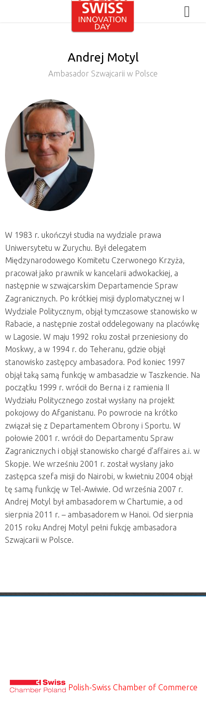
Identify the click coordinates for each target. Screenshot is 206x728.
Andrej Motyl (103, 67)
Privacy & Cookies (103, 649)
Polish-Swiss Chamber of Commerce (133, 687)
